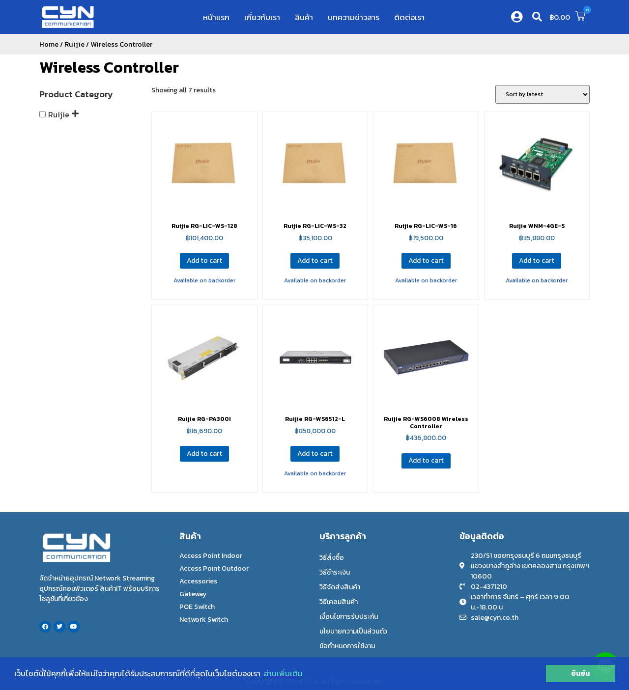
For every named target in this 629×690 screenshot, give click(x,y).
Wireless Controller (109, 67)
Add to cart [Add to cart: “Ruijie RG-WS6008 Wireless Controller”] (426, 460)
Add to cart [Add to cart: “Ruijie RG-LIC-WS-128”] (204, 260)
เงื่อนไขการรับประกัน (348, 616)
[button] (537, 17)
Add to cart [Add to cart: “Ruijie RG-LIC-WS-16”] (426, 260)
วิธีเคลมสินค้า (338, 602)
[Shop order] (542, 94)
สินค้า (304, 17)
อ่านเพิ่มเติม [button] (283, 673)
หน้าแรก (216, 17)
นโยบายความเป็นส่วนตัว (353, 631)
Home (48, 44)
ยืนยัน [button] (580, 673)
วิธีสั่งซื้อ (331, 557)
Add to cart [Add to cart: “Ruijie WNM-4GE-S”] (536, 260)
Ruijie (74, 44)
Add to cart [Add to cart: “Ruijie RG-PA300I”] (204, 453)
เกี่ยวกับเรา (262, 17)
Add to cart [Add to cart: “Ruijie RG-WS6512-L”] (315, 453)
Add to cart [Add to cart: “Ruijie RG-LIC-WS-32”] (315, 260)
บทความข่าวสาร (353, 17)
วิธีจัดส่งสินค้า (339, 587)
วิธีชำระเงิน (334, 572)
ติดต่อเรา (409, 17)
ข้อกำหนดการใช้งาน (347, 646)
